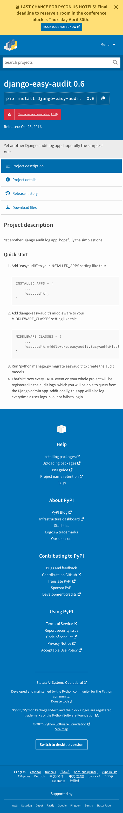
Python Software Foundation (73, 715)
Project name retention (59, 476)
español (35, 772)
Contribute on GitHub (59, 575)
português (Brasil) (86, 772)
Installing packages (60, 457)
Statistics (61, 525)
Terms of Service (59, 624)
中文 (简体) (57, 776)
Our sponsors (61, 538)
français (50, 772)
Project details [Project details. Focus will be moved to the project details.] (20, 180)
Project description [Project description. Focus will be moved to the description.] (24, 166)
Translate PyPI (59, 581)
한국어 (74, 781)
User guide (59, 470)
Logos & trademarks (61, 532)
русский (94, 776)
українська (109, 772)
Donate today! (61, 701)
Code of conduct (59, 637)
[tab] (61, 166)
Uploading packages (59, 463)
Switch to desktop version (62, 744)
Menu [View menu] (108, 44)
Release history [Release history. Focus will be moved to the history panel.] (21, 193)
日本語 (65, 772)
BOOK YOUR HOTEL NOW (59, 27)
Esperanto (58, 781)
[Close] (116, 7)
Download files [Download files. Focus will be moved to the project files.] (21, 207)
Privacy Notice (59, 643)
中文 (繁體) (76, 776)
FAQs (62, 483)
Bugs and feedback (61, 568)
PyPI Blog (59, 512)
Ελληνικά (24, 776)
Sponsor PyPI (61, 588)
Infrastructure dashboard (59, 519)
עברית (109, 776)
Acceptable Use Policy (59, 650)
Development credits (59, 594)
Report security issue (62, 630)
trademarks (33, 715)
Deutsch (39, 776)
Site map (61, 729)
